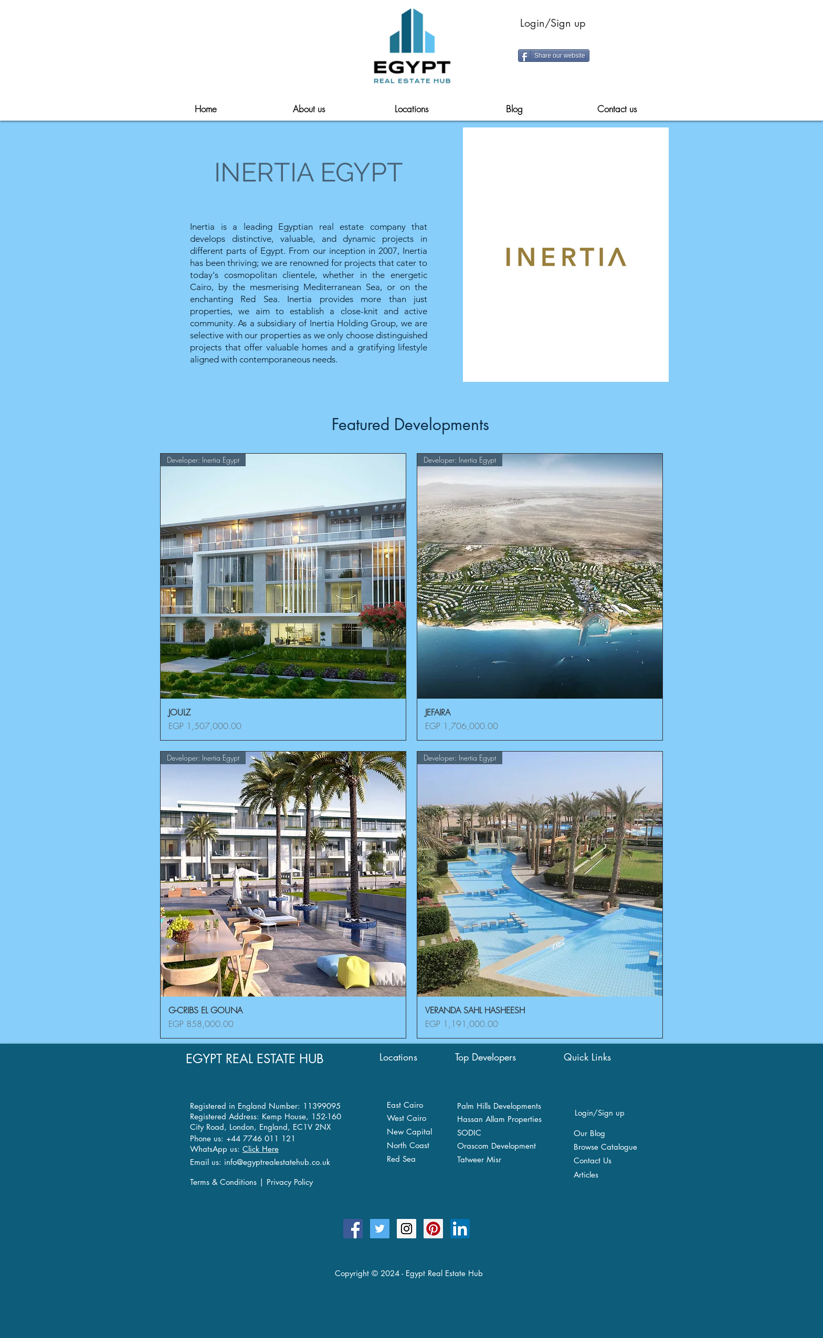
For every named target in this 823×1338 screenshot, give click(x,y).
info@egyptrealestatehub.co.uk (277, 1162)
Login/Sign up (553, 23)
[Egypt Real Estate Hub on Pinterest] (433, 1228)
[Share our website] (553, 55)
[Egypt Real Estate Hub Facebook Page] (353, 1228)
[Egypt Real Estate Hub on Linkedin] (460, 1228)
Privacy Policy (290, 1182)
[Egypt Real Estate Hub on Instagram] (406, 1228)
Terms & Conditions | (228, 1182)
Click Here (260, 1149)
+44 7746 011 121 (261, 1138)
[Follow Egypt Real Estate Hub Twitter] (379, 1228)
